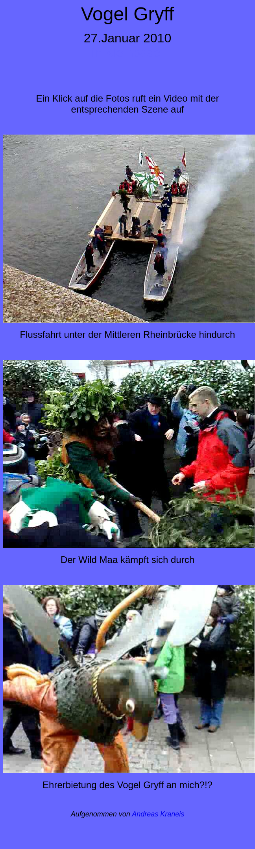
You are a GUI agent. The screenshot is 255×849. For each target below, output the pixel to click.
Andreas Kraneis (158, 814)
